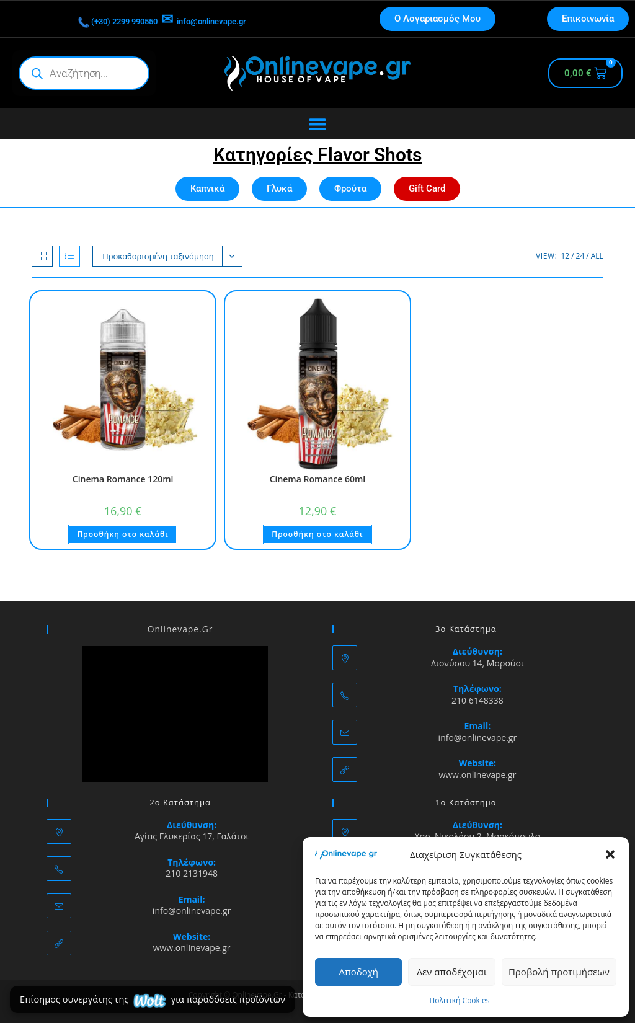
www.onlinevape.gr (477, 775)
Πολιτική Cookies (460, 1000)
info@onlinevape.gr (240, 19)
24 (580, 255)
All (597, 255)
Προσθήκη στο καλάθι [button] (122, 534)
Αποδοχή (358, 971)
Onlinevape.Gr (180, 628)
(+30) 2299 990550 (90, 19)
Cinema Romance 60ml (318, 479)
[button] (610, 854)
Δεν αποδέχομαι (452, 971)
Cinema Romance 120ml (123, 479)
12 (565, 255)
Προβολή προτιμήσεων (559, 971)
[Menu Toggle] (317, 124)
